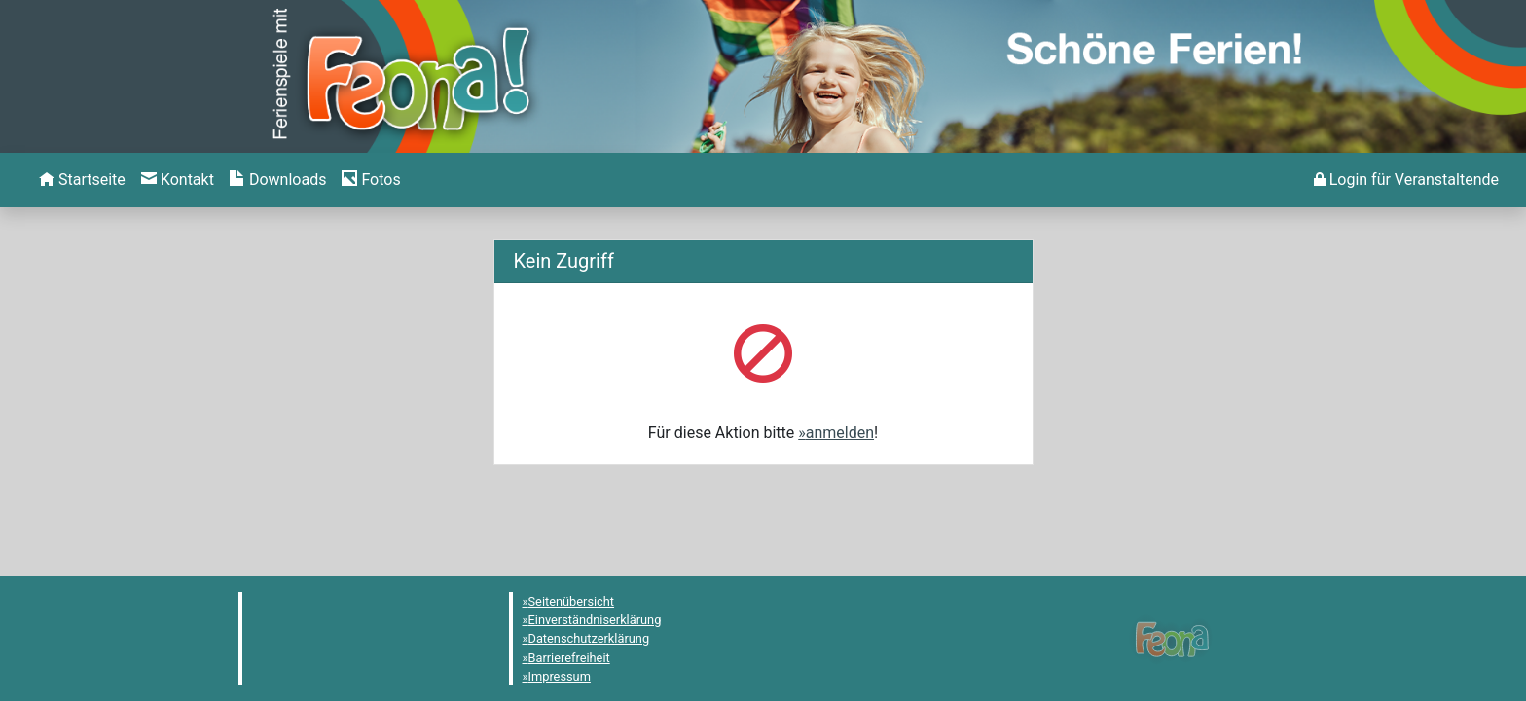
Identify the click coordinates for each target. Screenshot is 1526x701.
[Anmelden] (1406, 180)
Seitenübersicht (571, 601)
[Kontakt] (177, 180)
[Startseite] (82, 180)
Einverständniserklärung (595, 619)
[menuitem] (82, 180)
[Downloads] (278, 180)
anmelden (840, 433)
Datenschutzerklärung (589, 638)
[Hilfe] (371, 180)
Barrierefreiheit (569, 657)
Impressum (559, 676)
